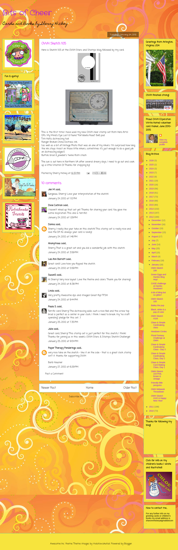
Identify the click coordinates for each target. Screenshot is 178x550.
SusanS (52, 275)
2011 (151, 407)
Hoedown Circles (159, 331)
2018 (151, 193)
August (155, 236)
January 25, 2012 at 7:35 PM (63, 322)
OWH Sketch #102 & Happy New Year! (158, 398)
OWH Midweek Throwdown (158, 390)
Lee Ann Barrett (56, 259)
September (157, 232)
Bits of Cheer (26, 13)
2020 (151, 184)
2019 (151, 188)
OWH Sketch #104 (157, 317)
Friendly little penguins (157, 384)
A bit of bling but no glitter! (158, 293)
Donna (51, 224)
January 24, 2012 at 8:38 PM (63, 284)
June (154, 244)
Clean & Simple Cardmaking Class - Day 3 (158, 347)
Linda (51, 291)
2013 (151, 213)
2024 (151, 168)
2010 (151, 411)
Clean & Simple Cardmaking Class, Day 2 (158, 356)
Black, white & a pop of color (158, 310)
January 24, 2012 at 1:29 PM (63, 217)
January (155, 264)
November (157, 224)
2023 (151, 172)
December (157, 220)
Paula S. (52, 307)
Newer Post (48, 388)
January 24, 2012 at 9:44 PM (63, 300)
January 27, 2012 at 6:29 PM (63, 367)
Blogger (128, 544)
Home (89, 388)
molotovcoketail (101, 544)
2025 (151, 164)
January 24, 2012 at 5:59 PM (63, 268)
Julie (50, 329)
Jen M (51, 189)
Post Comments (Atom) (96, 396)
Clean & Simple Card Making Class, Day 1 (158, 365)
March (155, 256)
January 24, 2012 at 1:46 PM (63, 237)
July (154, 240)
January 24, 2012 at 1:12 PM (62, 198)
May (154, 248)
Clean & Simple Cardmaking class (158, 325)
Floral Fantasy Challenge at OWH (158, 338)
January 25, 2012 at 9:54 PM (63, 341)
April (154, 252)
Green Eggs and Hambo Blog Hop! (158, 277)
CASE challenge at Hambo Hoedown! (158, 286)
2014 (151, 209)
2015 (151, 205)
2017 (151, 197)
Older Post (130, 388)
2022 (151, 177)
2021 (151, 181)
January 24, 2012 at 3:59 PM (63, 252)
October (155, 228)
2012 (151, 217)
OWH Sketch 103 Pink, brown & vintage (157, 375)
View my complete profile (163, 142)
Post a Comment (54, 374)
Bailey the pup (157, 305)
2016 (151, 201)
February (156, 260)
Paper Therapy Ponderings (62, 348)
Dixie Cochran (55, 205)
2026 (151, 160)
